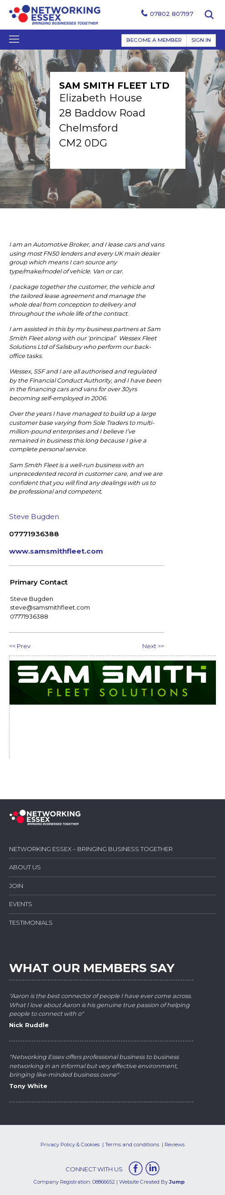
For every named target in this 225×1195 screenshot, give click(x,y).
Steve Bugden (34, 516)
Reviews (175, 1144)
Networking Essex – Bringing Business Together (91, 848)
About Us (25, 867)
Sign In (201, 40)
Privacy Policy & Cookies (70, 1144)
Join (16, 885)
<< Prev (19, 646)
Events (20, 904)
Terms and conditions (132, 1144)
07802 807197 (171, 13)
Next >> (153, 646)
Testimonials (31, 922)
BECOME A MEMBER (154, 40)
